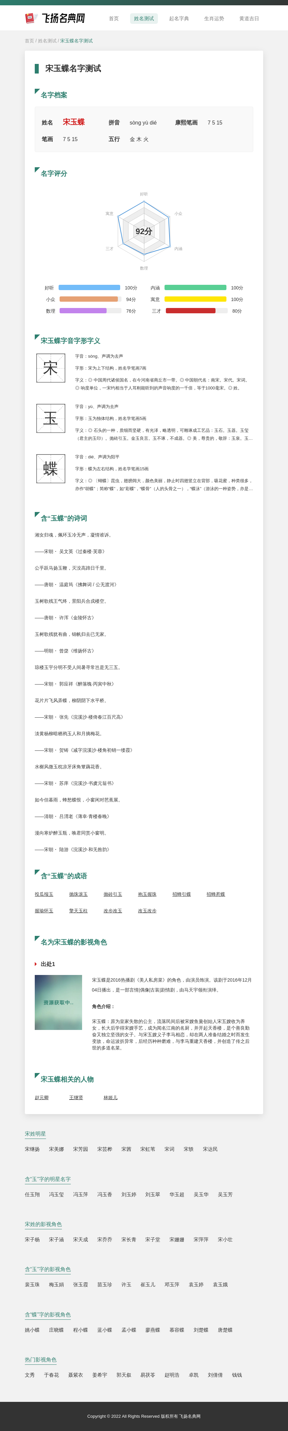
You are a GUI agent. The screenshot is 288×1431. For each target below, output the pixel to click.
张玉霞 (80, 1284)
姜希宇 (99, 1375)
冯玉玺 (56, 1194)
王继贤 (76, 1097)
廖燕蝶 (152, 1330)
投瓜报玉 (44, 894)
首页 (114, 18)
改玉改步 (147, 910)
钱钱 (237, 1375)
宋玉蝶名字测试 (76, 40)
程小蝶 (80, 1330)
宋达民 (210, 1149)
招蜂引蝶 (181, 894)
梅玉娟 (56, 1284)
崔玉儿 (147, 1284)
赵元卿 (42, 1097)
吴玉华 (201, 1194)
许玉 (126, 1284)
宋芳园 (80, 1149)
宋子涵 (56, 1239)
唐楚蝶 (225, 1330)
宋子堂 (152, 1239)
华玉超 (176, 1194)
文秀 (30, 1375)
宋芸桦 (104, 1149)
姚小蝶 (32, 1330)
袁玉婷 (196, 1284)
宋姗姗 (176, 1239)
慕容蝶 (176, 1330)
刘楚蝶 (201, 1330)
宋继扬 (32, 1149)
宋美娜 (56, 1149)
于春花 (51, 1375)
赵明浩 (172, 1375)
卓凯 (194, 1375)
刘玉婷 (128, 1194)
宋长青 (128, 1239)
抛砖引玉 (113, 894)
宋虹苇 (147, 1149)
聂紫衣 (75, 1375)
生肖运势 (214, 18)
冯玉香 (104, 1194)
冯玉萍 (80, 1194)
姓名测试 (144, 18)
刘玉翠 (152, 1194)
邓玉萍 (172, 1284)
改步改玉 (113, 910)
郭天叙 (124, 1375)
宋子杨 (32, 1239)
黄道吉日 (249, 18)
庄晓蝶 (56, 1330)
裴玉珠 (32, 1284)
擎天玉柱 (78, 910)
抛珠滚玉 (78, 894)
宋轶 (189, 1149)
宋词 (169, 1149)
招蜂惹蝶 (216, 894)
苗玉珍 (104, 1284)
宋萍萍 (201, 1239)
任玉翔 (32, 1194)
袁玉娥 (220, 1284)
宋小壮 (225, 1239)
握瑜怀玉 (44, 910)
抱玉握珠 (147, 894)
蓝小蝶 (104, 1330)
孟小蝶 (128, 1330)
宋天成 (80, 1239)
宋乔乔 (104, 1239)
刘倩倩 (215, 1375)
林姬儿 (111, 1097)
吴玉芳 (225, 1194)
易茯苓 (147, 1375)
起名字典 (179, 18)
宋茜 (126, 1149)
